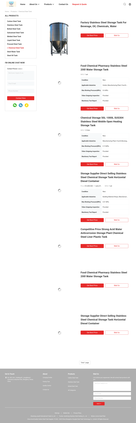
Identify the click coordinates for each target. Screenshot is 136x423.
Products (14, 11)
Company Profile (47, 377)
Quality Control (47, 385)
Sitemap (57, 413)
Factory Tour (46, 381)
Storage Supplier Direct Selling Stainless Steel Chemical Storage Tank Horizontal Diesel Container (103, 177)
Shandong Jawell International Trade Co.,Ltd (43, 416)
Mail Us (116, 35)
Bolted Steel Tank (13, 29)
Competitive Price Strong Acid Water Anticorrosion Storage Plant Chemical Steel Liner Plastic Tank (102, 233)
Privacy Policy (77, 413)
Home (7, 11)
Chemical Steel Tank (16, 48)
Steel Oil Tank (12, 55)
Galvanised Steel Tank (15, 33)
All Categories (72, 390)
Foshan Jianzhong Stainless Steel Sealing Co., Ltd (73, 416)
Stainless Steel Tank (14, 25)
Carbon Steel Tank (14, 21)
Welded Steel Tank (14, 36)
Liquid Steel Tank (13, 40)
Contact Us (46, 389)
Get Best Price (92, 35)
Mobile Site (66, 413)
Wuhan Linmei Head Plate (98, 416)
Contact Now (21, 98)
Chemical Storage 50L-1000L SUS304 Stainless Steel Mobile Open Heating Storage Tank (102, 121)
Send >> (99, 403)
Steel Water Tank (13, 52)
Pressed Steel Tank (14, 44)
